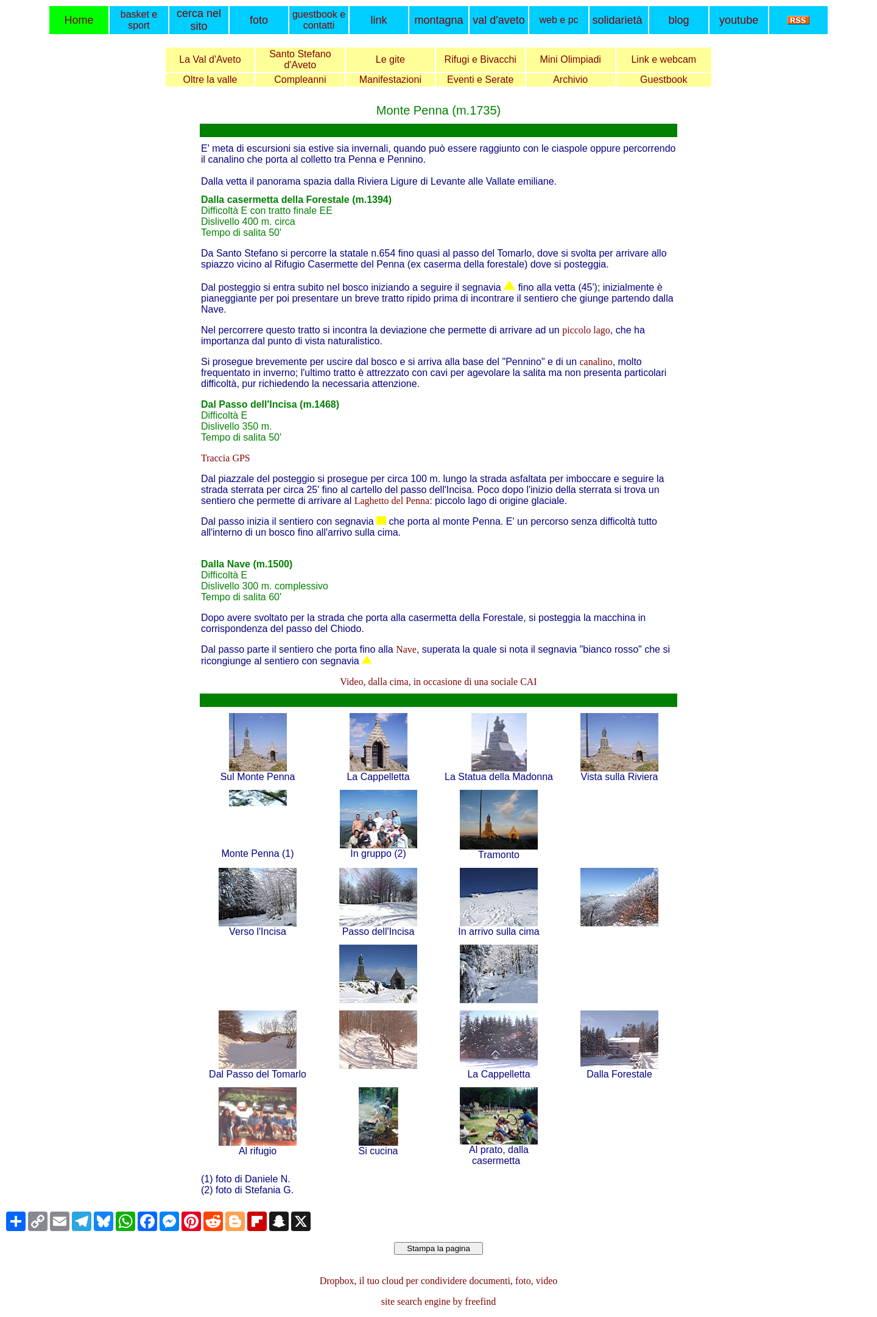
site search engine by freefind (438, 1301)
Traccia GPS (225, 458)
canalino (596, 362)
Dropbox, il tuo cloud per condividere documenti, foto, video (439, 1281)
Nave (406, 649)
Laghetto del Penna (392, 500)
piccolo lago (586, 330)
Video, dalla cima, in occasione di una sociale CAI (438, 681)
